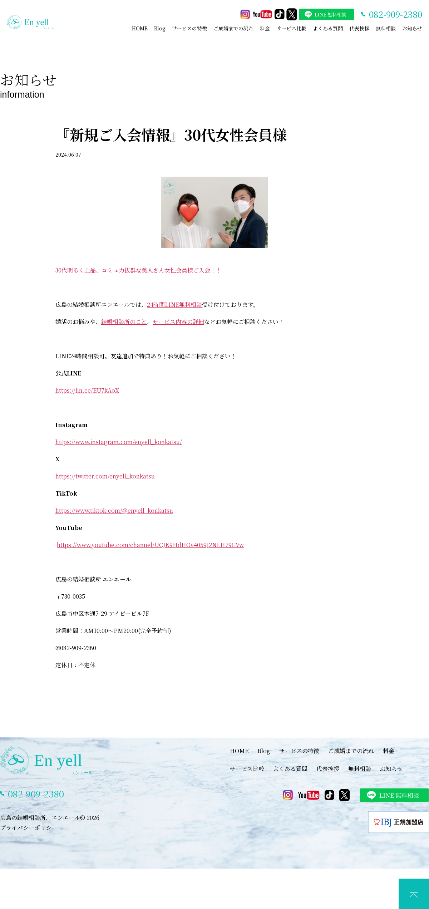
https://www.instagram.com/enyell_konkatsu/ (118, 442)
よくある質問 (328, 28)
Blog (160, 28)
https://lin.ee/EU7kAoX (87, 390)
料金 (265, 28)
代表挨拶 (359, 28)
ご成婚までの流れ (233, 28)
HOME (140, 28)
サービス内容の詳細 (178, 322)
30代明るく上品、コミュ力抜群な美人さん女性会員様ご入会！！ (138, 270)
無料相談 (386, 28)
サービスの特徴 (189, 28)
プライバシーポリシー (28, 828)
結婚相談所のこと (124, 322)
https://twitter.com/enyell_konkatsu (105, 476)
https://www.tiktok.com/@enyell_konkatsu (114, 510)
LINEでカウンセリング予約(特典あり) (220, 902)
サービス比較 (291, 28)
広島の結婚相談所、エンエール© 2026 (49, 818)
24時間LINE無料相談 (174, 304)
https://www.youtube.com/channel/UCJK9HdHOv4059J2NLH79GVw (150, 545)
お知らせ (412, 28)
